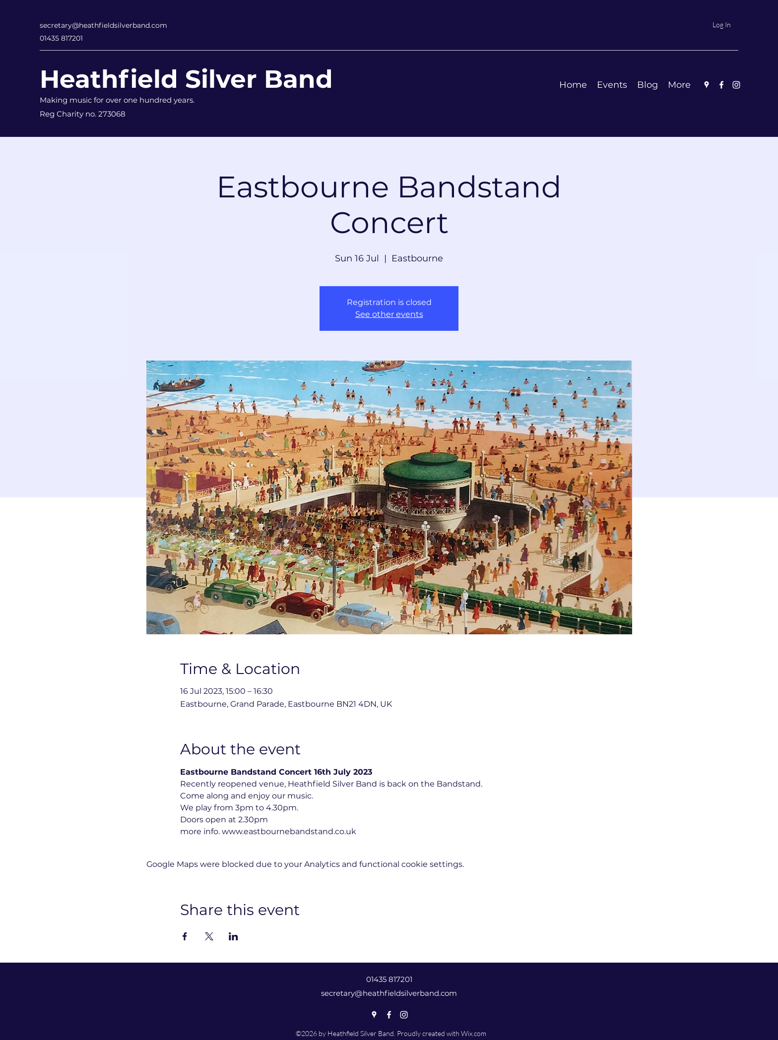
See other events (389, 314)
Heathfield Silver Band (186, 79)
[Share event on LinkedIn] (233, 936)
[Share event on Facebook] (185, 936)
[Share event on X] (209, 936)
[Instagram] (736, 85)
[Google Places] (707, 85)
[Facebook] (721, 85)
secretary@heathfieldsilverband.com (103, 25)
